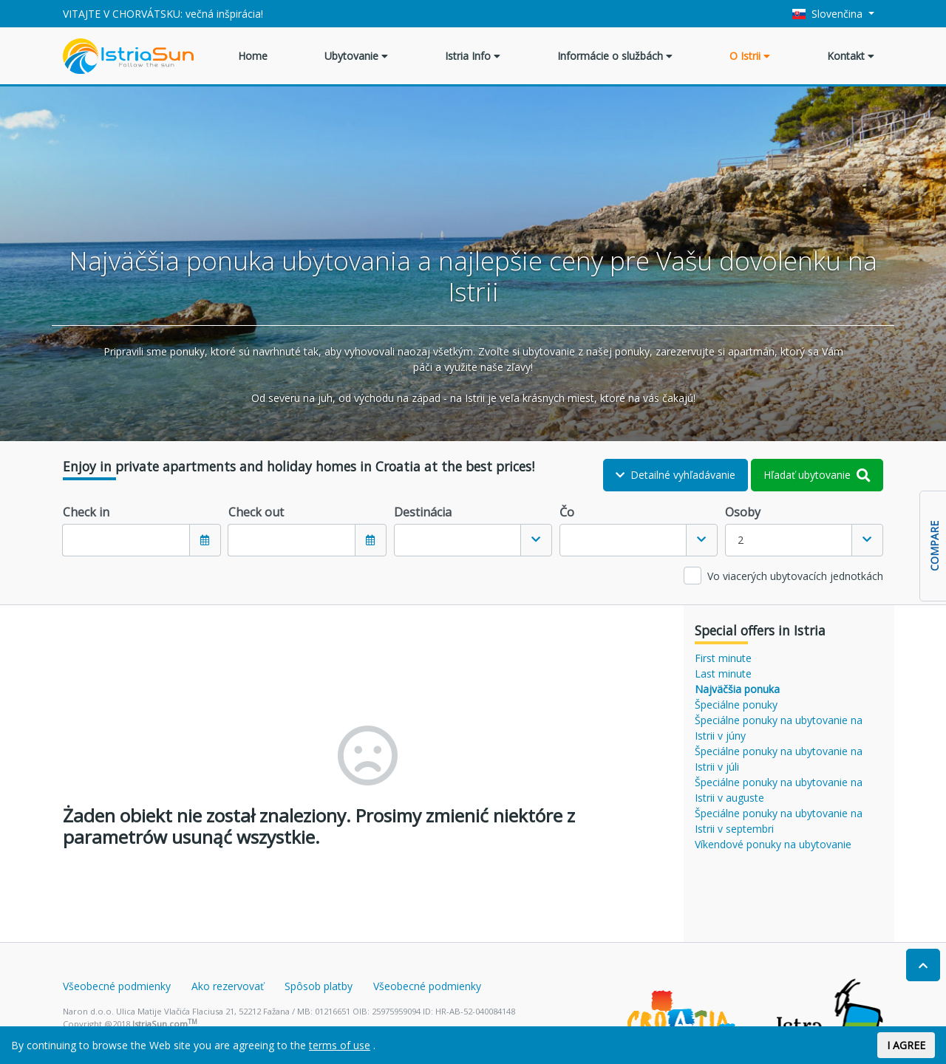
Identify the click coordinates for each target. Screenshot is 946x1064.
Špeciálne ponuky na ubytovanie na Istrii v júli (778, 759)
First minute (723, 658)
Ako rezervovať (227, 986)
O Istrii (749, 56)
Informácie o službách (615, 56)
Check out (256, 512)
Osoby (742, 512)
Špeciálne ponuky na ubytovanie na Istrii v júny (778, 728)
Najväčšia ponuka (737, 689)
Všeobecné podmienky (117, 986)
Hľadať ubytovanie (817, 475)
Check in (86, 512)
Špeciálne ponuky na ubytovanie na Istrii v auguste (778, 790)
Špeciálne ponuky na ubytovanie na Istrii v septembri (778, 821)
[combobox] (473, 540)
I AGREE (906, 1045)
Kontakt (850, 56)
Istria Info (472, 56)
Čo (566, 512)
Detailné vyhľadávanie (675, 475)
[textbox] (457, 540)
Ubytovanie (356, 56)
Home (253, 56)
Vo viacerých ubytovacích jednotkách (795, 576)
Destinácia (423, 512)
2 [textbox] (740, 540)
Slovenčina (829, 14)
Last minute (723, 673)
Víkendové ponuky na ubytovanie (773, 844)
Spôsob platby (319, 986)
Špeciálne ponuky (736, 705)
